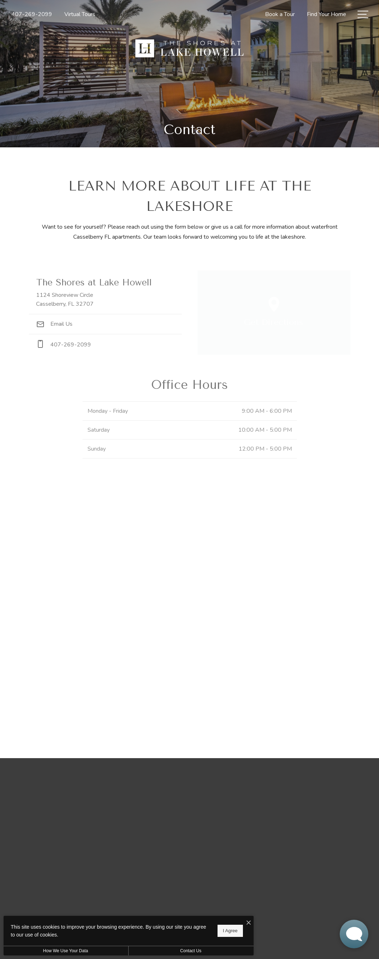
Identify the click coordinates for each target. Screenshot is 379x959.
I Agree (230, 930)
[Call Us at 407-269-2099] (32, 14)
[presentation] (189, 605)
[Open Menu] (363, 14)
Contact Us (190, 950)
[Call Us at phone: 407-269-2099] (105, 344)
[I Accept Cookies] (248, 923)
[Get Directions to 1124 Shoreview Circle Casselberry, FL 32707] (105, 292)
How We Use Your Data (65, 950)
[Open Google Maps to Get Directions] (274, 312)
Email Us (54, 324)
